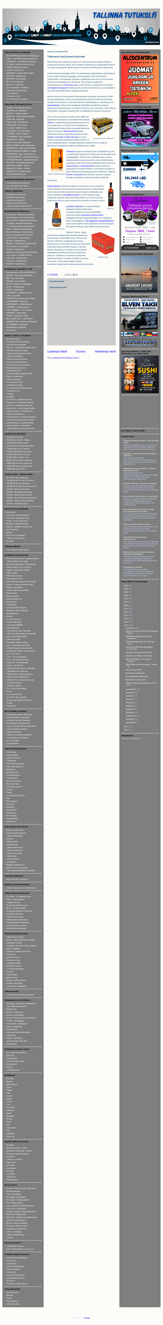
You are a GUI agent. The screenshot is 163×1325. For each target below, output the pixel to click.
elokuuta (129, 699)
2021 (126, 602)
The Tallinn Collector (14, 683)
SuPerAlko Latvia (13, 1304)
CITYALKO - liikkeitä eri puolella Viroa (20, 64)
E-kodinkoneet (11, 1058)
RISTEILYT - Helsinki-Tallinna (17, 114)
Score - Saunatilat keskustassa (18, 645)
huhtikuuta (130, 712)
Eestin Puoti (11, 1272)
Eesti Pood (10, 1281)
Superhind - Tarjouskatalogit (17, 662)
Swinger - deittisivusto (14, 665)
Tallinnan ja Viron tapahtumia (17, 677)
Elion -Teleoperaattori (14, 1203)
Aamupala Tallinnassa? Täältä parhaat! (21, 564)
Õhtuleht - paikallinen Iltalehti (17, 524)
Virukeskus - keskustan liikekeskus (19, 223)
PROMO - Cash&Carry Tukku (17, 316)
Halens (9, 1113)
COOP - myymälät (13, 296)
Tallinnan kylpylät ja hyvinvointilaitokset (21, 888)
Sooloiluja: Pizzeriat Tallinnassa (18, 720)
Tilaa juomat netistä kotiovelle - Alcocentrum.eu (135, 538)
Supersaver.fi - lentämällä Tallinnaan (20, 402)
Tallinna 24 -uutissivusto (15, 538)
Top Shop (10, 1238)
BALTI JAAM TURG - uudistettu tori (19, 319)
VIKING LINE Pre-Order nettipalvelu (19, 460)
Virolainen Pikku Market (15, 1275)
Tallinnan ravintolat (13, 732)
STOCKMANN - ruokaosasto (17, 324)
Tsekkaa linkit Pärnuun (15, 1246)
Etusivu (81, 351)
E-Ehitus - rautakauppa (15, 1021)
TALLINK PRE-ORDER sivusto (17, 443)
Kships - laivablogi (13, 949)
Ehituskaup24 (11, 1044)
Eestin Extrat (11, 1261)
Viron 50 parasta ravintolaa (16, 729)
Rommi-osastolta (74, 174)
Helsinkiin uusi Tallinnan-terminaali (138, 656)
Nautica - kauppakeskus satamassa (20, 235)
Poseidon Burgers (13, 775)
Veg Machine (11, 761)
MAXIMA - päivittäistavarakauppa (19, 275)
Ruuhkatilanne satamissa (16, 368)
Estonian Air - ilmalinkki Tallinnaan (19, 400)
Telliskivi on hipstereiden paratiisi (18, 206)
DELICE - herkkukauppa (15, 287)
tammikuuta (131, 722)
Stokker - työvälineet (14, 1038)
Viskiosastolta (53, 186)
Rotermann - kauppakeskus (17, 258)
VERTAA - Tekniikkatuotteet (17, 504)
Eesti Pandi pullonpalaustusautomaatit (21, 582)
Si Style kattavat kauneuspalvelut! (19, 648)
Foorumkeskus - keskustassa (17, 246)
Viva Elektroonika (13, 1070)
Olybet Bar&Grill (12, 743)
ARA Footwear (12, 1084)
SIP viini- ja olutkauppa (15, 82)
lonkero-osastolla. (55, 137)
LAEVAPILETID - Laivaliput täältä (18, 171)
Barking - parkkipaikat (14, 376)
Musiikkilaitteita (12, 613)
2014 (126, 625)
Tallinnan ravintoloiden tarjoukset (19, 735)
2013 (126, 727)
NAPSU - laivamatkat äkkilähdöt (18, 142)
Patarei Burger (12, 778)
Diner (8, 798)
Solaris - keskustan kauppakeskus (19, 229)
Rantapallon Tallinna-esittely (17, 642)
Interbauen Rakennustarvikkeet (18, 1032)
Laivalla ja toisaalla (13, 963)
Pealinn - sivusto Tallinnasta (17, 521)
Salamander (11, 1128)
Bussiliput (10, 397)
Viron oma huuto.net (14, 694)
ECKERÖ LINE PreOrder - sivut (17, 457)
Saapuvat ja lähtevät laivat (16, 362)
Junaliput (10, 394)
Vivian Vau (10, 1136)
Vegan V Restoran (13, 758)
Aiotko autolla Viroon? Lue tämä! (18, 567)
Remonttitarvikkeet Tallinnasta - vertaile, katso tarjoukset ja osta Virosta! (138, 510)
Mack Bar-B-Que (12, 784)
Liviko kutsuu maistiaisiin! (135, 673)
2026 (126, 585)
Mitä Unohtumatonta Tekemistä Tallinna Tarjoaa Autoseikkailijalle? (138, 553)
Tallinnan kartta (12, 842)
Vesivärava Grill (12, 755)
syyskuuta (130, 696)
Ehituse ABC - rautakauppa (16, 1024)
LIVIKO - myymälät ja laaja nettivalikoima (21, 59)
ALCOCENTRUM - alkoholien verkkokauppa (22, 56)
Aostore (9, 1081)
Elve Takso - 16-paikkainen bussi (18, 897)
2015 (126, 622)
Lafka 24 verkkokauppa (15, 1266)
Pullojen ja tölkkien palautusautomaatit (21, 634)
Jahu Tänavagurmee (14, 787)
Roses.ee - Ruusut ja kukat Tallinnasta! (21, 1188)
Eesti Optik (10, 1165)
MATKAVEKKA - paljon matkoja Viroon (20, 154)
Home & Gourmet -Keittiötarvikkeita (19, 1206)
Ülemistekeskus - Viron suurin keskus (20, 217)
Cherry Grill (10, 804)
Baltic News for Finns (14, 579)
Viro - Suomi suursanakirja (16, 688)
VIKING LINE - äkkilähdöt (15, 119)
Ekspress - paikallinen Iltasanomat (19, 527)
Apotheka (10, 1145)
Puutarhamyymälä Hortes (16, 1229)
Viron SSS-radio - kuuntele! (16, 697)
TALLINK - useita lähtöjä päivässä (19, 108)
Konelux (9, 1067)
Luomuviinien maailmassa (16, 986)
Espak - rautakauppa (14, 1027)
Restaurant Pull (12, 772)
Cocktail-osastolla (74, 206)
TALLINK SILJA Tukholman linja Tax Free (21, 486)
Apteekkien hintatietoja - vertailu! (19, 1151)
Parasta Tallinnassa (13, 622)
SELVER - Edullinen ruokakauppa (18, 284)
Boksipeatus (11, 813)
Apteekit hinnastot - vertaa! (16, 1148)
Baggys (9, 1090)
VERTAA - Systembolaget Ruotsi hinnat (21, 498)
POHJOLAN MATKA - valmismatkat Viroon (22, 157)
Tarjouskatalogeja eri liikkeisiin (17, 183)
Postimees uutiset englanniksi (17, 515)
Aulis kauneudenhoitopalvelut (17, 1154)
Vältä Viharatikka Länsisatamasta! (19, 374)
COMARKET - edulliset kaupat (17, 307)
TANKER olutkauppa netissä (17, 67)
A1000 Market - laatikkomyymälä (19, 293)
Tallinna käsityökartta (14, 836)
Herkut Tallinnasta (13, 1269)
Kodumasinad (11, 1064)
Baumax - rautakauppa (15, 1015)
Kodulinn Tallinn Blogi (14, 983)
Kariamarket (11, 330)
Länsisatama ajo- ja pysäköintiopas (19, 423)
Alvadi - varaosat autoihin (16, 908)
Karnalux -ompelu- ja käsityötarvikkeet (21, 1212)
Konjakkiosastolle (71, 195)
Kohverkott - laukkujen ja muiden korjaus (21, 1217)
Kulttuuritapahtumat (14, 599)
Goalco (9, 1298)
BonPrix (9, 1096)
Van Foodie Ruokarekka (15, 764)
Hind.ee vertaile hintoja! (15, 1061)
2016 (126, 619)
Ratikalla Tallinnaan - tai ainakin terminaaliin (140, 483)
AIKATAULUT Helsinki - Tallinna (18, 166)
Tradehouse (11, 1177)
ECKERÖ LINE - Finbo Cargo (16, 125)
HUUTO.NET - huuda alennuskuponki (20, 163)
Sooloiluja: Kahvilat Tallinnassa (18, 717)
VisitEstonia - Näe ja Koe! (15, 200)
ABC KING (10, 1079)
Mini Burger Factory (13, 781)
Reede (8, 1122)
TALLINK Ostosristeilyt (14, 437)
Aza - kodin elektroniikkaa (16, 1053)
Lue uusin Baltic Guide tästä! (17, 186)
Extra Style (10, 1107)
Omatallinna (11, 862)
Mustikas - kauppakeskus (16, 241)
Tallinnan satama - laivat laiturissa (19, 411)
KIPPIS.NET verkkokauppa (16, 79)
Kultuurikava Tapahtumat (16, 194)
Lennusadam (11, 605)
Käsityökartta (11, 602)
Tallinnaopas (11, 856)
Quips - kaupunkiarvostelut (16, 636)
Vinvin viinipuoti (12, 93)
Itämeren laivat (12, 978)
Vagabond (10, 1133)
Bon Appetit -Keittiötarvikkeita (17, 1200)
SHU (8, 1131)
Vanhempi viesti (105, 351)
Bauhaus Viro (11, 1009)
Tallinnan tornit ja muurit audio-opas (20, 680)
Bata (8, 1093)
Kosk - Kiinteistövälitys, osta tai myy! (20, 1249)
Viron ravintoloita (12, 741)
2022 (126, 599)
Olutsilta (9, 616)
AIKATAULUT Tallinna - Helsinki (18, 168)
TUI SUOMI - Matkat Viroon (16, 128)
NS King (9, 1119)
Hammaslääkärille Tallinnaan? (136, 676)
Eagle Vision (11, 1162)
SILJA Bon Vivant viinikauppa (17, 478)
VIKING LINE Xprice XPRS (15, 469)
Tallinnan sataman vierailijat (17, 350)
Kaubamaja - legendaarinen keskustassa (21, 252)
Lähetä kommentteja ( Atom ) (66, 358)
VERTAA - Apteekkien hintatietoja (19, 492)
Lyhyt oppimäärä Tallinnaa (16, 608)
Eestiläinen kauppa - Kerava (17, 1284)
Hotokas (9, 790)
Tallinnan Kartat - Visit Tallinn (17, 561)
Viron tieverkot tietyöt (14, 382)
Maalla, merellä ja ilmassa (16, 980)
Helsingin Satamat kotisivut (16, 359)
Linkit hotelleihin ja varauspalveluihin (20, 995)
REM (8, 1125)
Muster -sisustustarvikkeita (16, 1223)
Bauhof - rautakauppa (14, 1012)
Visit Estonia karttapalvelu (16, 345)
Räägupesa (10, 769)
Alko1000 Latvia (12, 1292)
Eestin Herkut (11, 1264)
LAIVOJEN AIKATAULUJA (16, 174)
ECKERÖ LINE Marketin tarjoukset (19, 452)
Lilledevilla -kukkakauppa (15, 1220)
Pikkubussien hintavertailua (16, 920)
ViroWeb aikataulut (13, 371)
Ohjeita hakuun (12, 1301)
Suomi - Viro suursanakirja (16, 657)
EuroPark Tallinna (13, 339)
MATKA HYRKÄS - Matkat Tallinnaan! (20, 145)
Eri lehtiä (9, 541)
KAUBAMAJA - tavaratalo (16, 327)
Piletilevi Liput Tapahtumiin (16, 203)
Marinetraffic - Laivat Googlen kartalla (20, 408)
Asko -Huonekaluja (13, 1194)
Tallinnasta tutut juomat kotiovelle (138, 652)
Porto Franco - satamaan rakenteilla (20, 215)
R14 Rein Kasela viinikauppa (17, 99)
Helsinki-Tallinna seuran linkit (17, 590)
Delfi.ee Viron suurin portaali (17, 868)
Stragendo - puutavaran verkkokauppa (21, 1003)
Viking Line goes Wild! (133, 670)
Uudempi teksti (57, 351)
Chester (9, 1102)
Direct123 (10, 1055)
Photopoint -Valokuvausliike (17, 1226)
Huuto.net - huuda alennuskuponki (19, 405)
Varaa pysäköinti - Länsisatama (18, 426)
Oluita (50, 122)
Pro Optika (10, 1174)
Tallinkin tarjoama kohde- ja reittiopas (20, 668)
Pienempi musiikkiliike (14, 625)
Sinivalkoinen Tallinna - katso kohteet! (20, 651)
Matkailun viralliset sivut (15, 865)
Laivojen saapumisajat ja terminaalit (20, 420)
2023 (126, 595)
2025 (126, 589)
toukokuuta (130, 709)
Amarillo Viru (11, 821)
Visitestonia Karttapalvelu (16, 833)
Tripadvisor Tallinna (13, 686)
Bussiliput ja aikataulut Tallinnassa (19, 911)
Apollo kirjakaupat (13, 1191)
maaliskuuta (131, 716)
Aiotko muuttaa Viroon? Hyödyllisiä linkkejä (22, 559)
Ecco (8, 1105)
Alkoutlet (9, 1295)
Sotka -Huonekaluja (13, 1232)
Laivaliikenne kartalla (14, 385)
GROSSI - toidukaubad (14, 290)
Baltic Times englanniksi (15, 535)
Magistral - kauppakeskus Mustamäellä (21, 243)
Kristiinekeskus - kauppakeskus (18, 238)
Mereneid (10, 1171)
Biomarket (10, 1157)
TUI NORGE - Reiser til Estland (17, 134)
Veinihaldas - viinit (13, 96)
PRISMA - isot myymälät (15, 281)
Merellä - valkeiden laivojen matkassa (20, 940)
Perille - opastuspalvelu (15, 899)
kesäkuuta (130, 706)
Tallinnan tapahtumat (14, 847)
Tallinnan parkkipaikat (14, 356)
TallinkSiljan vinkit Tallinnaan (17, 671)
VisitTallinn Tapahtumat (15, 197)
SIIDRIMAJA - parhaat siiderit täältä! (20, 73)
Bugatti (9, 1099)
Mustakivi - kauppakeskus (16, 264)
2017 (126, 615)
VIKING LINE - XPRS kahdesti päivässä (20, 116)
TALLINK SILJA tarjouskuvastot (18, 483)
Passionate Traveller (14, 943)
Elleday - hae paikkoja (14, 587)
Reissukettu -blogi (13, 960)
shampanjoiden (87, 166)
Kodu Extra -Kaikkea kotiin (16, 1214)
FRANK (9, 793)
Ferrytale (9, 972)
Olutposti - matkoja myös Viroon (18, 951)
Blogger (87, 1318)
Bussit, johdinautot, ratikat (16, 925)
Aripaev (9, 533)
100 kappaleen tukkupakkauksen (99, 221)
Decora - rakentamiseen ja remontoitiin (21, 1018)
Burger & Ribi (11, 810)
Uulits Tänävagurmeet (14, 767)
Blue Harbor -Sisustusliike (16, 1197)
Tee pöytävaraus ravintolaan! (17, 738)
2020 (126, 605)
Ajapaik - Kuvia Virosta (14, 830)
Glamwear (10, 1110)
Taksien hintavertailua (14, 917)
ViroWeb (9, 703)
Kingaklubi (10, 1116)
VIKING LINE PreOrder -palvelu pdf (19, 463)
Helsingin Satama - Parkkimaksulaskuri (21, 417)
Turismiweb (10, 954)
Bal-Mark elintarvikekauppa (16, 1258)
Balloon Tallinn (11, 573)
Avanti (8, 1087)
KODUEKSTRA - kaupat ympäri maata (20, 298)
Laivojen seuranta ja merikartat (18, 365)
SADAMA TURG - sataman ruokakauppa (21, 322)
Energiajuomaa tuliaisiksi (132, 567)
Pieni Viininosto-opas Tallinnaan (18, 631)
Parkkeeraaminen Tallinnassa (17, 922)
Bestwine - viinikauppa (15, 85)
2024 (126, 592)
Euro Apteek (11, 1168)
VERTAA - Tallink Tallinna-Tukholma (20, 501)
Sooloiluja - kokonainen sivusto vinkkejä (21, 946)
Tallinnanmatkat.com (14, 850)
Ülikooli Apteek (12, 1180)
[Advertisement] (139, 411)
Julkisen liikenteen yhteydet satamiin (20, 428)
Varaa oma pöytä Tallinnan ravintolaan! (21, 726)
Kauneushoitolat (12, 596)
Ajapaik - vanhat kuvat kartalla (17, 570)
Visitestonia (10, 706)
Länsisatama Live (13, 391)
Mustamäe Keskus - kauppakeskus (19, 232)
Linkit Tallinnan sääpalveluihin (17, 550)
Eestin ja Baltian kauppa (15, 1278)
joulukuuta (130, 628)
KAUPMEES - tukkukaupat (16, 313)
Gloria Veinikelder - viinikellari (17, 88)
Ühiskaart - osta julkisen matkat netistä (21, 348)
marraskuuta (131, 689)
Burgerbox (10, 807)
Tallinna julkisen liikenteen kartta (18, 353)
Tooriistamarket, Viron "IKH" (16, 1041)
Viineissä (70, 151)
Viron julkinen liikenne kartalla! (17, 342)
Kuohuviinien (72, 166)
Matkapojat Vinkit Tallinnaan (17, 610)
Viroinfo (9, 691)
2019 (126, 609)
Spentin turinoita (12, 957)
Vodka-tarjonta (71, 137)
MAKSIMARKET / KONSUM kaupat (19, 304)
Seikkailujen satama (14, 966)
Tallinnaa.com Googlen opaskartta (19, 674)
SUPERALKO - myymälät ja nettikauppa (21, 62)
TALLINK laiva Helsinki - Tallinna (18, 440)
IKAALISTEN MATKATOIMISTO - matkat (21, 151)
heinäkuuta (130, 703)
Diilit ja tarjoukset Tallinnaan (17, 879)
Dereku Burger (11, 801)
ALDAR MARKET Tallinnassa (17, 301)
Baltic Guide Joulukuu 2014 (135, 680)
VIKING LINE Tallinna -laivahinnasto (19, 466)
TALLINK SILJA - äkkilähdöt (16, 111)
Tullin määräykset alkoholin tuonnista (20, 871)
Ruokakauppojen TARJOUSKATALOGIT (21, 272)
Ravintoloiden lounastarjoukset (18, 723)
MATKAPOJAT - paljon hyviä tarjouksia (21, 148)
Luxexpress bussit (13, 902)
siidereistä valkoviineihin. (92, 215)
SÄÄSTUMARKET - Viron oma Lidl (19, 310)
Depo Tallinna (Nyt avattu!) (16, 1006)
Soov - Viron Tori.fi (13, 654)
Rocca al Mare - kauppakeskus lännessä (21, 220)
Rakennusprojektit (13, 639)
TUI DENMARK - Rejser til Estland (18, 137)
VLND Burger (11, 752)
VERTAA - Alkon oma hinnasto (17, 489)
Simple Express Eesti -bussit (17, 905)
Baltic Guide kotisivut (14, 576)
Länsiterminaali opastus (15, 414)
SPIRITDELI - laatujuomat (15, 76)
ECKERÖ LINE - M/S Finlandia (17, 122)
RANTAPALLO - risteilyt (15, 140)
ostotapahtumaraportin (57, 88)
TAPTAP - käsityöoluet (15, 70)
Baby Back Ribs (12, 819)
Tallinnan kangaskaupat (15, 1235)
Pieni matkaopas (12, 628)
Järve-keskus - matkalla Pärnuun (19, 255)
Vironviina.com (71, 85)
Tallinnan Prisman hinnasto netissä (136, 524)
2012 (126, 730)
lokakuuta (130, 693)
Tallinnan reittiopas (13, 379)
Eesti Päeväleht (12, 530)
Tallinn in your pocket (14, 853)
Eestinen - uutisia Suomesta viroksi (19, 585)
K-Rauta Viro (11, 1035)
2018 (126, 612)
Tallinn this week (12, 859)
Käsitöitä (9, 839)
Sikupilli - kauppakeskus (15, 249)
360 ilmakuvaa (12, 845)
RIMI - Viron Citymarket (15, 278)
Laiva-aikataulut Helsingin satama (19, 388)
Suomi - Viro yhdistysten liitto (17, 660)
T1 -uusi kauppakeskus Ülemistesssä (20, 226)
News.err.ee (10, 512)
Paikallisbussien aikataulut (16, 928)
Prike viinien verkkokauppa (16, 90)
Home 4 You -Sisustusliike (16, 1209)
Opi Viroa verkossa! (13, 619)
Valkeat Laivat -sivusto (15, 937)
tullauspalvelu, (53, 105)
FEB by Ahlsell (11, 1029)
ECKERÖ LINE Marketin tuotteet (18, 454)
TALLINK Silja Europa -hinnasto (18, 449)
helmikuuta (130, 719)
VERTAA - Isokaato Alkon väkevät (19, 495)
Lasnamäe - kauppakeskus (16, 261)
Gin (59, 200)
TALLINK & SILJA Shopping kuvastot (20, 446)
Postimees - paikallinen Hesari (17, 518)
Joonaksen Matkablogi (15, 969)
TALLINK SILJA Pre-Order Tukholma (20, 480)
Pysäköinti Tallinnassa (14, 914)
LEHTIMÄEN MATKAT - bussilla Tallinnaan (22, 160)
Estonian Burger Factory (15, 795)
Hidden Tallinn (11, 593)
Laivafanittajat (12, 975)
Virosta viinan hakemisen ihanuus (19, 700)
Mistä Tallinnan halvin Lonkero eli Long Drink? (140, 496)
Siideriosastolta (70, 131)
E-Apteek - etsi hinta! (14, 1159)
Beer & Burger (11, 816)
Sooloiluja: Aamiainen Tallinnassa (19, 715)
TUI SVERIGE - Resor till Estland (18, 131)
